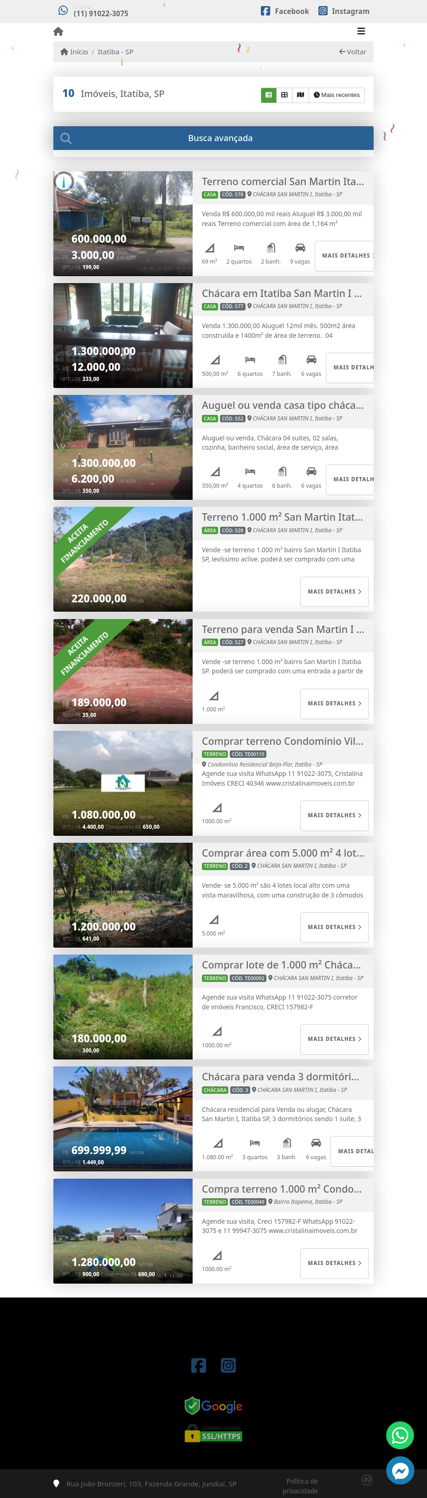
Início (74, 51)
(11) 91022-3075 (101, 13)
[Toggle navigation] (361, 32)
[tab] (213, 138)
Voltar (353, 51)
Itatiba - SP (116, 51)
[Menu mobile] (58, 31)
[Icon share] (284, 10)
